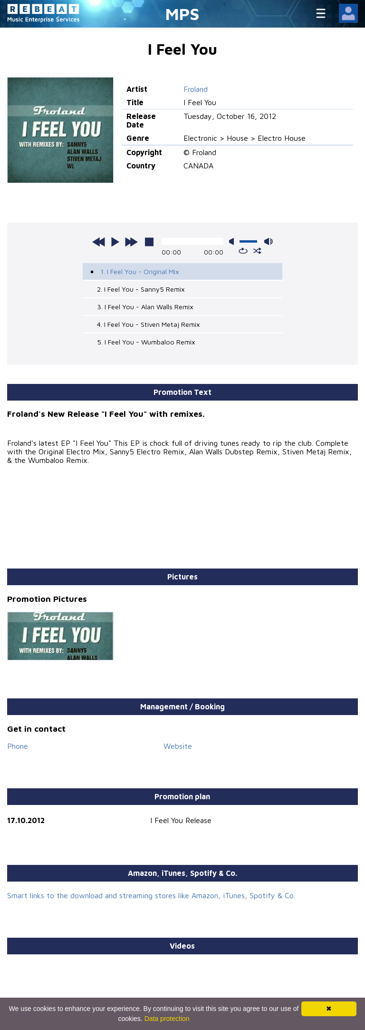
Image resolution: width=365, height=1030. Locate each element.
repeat (243, 250)
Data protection (167, 1018)
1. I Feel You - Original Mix (139, 271)
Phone (17, 746)
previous (99, 241)
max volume (268, 241)
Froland (195, 89)
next (131, 241)
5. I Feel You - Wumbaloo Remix (146, 342)
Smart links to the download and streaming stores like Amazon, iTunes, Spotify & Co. (151, 895)
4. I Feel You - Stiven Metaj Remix (148, 324)
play (115, 241)
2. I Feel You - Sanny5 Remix (141, 289)
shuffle (257, 250)
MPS (182, 13)
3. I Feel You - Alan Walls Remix (145, 307)
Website (177, 746)
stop (149, 241)
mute (233, 241)
